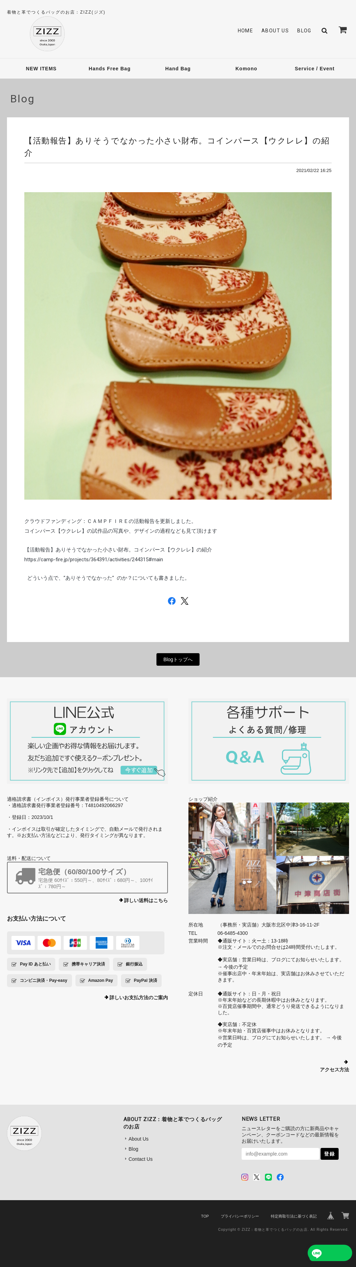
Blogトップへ (178, 659)
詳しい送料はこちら (146, 900)
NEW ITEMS (41, 68)
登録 (329, 1154)
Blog (304, 30)
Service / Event (315, 68)
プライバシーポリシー (240, 1216)
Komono (246, 68)
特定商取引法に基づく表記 (294, 1216)
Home (245, 30)
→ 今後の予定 (233, 967)
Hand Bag (178, 68)
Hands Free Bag (110, 68)
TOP (205, 1216)
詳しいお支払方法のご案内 (139, 997)
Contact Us (141, 1159)
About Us (275, 30)
